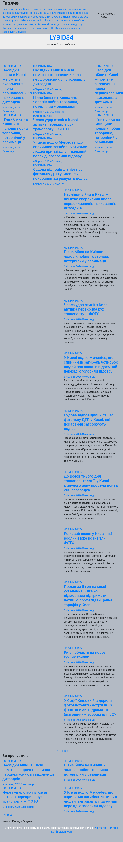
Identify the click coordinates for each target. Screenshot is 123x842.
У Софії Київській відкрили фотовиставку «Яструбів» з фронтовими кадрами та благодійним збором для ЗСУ (90, 707)
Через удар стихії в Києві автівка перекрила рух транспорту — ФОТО (55, 124)
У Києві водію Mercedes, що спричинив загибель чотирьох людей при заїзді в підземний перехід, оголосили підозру (60, 149)
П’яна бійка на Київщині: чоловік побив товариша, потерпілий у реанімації (15, 130)
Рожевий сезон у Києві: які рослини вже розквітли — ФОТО (88, 538)
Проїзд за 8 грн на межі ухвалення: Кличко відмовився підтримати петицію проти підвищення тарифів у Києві (88, 595)
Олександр (8, 111)
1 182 (65, 751)
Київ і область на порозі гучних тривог (85, 654)
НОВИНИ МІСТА (11, 66)
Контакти (100, 827)
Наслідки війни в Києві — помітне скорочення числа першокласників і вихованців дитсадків (59, 77)
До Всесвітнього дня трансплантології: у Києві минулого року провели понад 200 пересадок (91, 483)
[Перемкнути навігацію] (7, 53)
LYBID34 (61, 37)
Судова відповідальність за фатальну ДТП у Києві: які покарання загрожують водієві (61, 174)
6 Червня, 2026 (11, 107)
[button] (6, 56)
